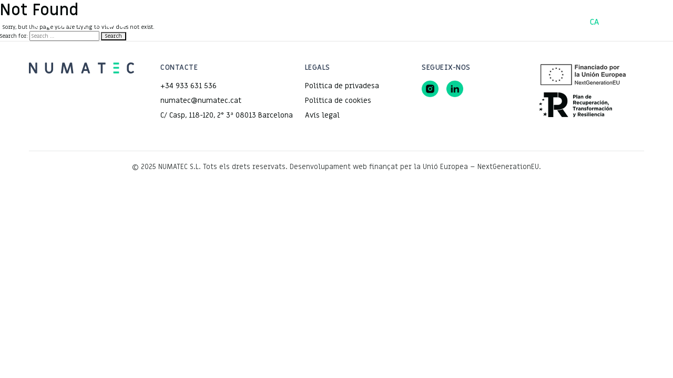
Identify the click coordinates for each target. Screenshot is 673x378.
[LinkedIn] (454, 88)
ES (618, 22)
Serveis (341, 21)
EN (642, 22)
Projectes (289, 21)
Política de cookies (338, 101)
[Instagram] (430, 88)
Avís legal (322, 115)
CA (594, 22)
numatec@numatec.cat (200, 101)
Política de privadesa (342, 86)
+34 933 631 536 (188, 86)
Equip (385, 21)
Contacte (432, 21)
